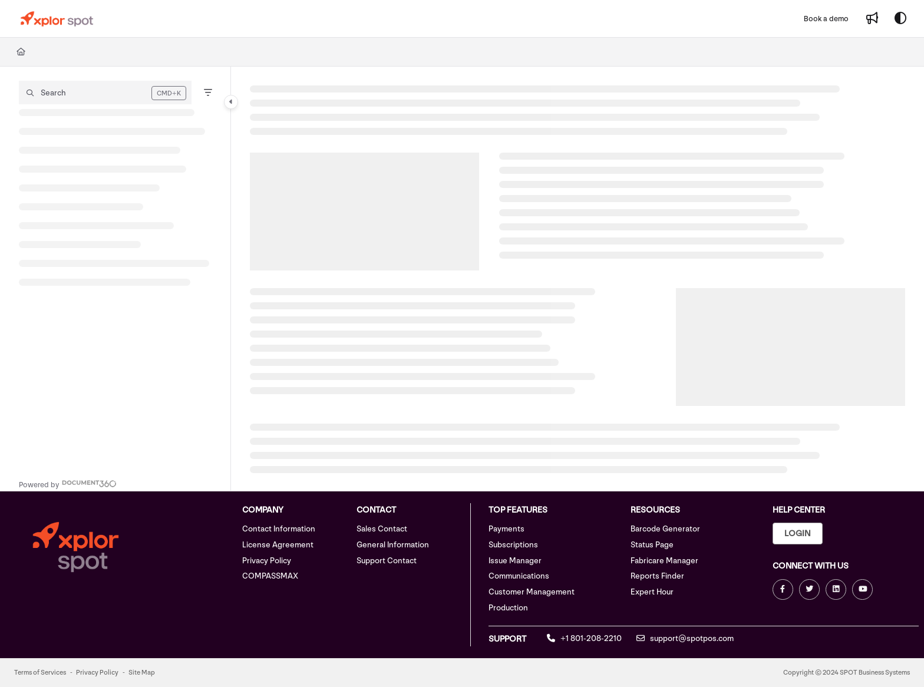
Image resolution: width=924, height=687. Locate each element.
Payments (506, 529)
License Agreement (278, 545)
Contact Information (278, 529)
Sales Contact (382, 529)
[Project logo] (57, 19)
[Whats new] (872, 18)
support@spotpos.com (685, 638)
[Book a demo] (826, 19)
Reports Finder (657, 576)
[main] (577, 279)
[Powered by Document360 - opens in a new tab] (68, 483)
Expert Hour (652, 592)
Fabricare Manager (664, 561)
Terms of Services (40, 672)
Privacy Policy (266, 561)
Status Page (652, 545)
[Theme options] (900, 18)
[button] (105, 92)
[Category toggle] (231, 102)
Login (797, 533)
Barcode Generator (665, 529)
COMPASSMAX (270, 576)
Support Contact (387, 561)
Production (508, 608)
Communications (519, 576)
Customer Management (532, 592)
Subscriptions (513, 545)
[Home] (20, 52)
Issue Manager (515, 561)
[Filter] (208, 92)
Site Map (141, 672)
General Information (393, 545)
